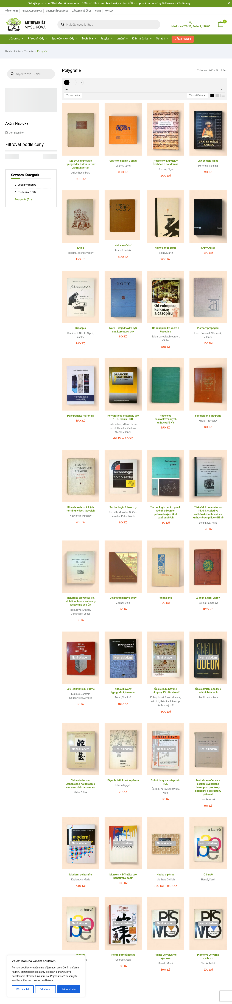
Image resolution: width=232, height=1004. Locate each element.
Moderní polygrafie (80, 874)
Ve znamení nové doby (123, 597)
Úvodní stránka (13, 51)
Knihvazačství (123, 245)
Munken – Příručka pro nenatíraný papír (123, 876)
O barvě (208, 874)
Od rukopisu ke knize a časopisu (165, 329)
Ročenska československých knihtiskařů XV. (166, 419)
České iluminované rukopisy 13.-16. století (166, 690)
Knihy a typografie (165, 247)
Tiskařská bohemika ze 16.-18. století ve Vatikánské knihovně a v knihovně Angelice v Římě (208, 512)
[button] (220, 25)
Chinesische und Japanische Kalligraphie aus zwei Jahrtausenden (80, 784)
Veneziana (165, 597)
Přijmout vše (69, 989)
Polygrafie (23, 199)
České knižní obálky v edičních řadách (208, 690)
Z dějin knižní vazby (208, 597)
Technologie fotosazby (123, 507)
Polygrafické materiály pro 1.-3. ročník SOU (123, 417)
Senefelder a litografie (208, 415)
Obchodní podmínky (57, 11)
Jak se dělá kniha (208, 160)
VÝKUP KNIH (11, 11)
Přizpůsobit (22, 989)
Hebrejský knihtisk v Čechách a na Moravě (165, 162)
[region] (46, 976)
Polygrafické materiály (80, 415)
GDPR (98, 11)
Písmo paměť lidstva (123, 954)
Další (81, 82)
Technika (28, 51)
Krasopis (80, 328)
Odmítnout (45, 989)
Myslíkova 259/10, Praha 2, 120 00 (190, 24)
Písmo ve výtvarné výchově (166, 956)
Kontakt (109, 11)
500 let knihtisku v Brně (80, 689)
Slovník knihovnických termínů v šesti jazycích (80, 509)
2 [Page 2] (73, 82)
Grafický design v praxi (123, 160)
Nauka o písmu (166, 874)
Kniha (80, 247)
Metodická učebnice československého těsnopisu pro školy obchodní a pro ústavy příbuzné (208, 787)
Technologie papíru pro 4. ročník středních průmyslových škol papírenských (165, 512)
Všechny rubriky (27, 184)
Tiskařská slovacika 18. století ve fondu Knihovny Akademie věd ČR (80, 601)
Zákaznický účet (81, 11)
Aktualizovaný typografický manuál (123, 690)
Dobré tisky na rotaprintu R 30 (165, 782)
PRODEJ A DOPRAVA (32, 11)
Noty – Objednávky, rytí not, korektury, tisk (123, 329)
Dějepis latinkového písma (123, 780)
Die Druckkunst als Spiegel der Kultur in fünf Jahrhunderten (81, 164)
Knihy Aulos (208, 247)
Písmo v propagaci (208, 328)
